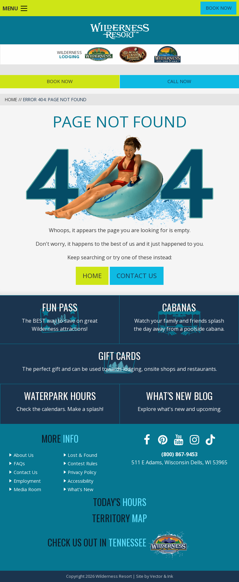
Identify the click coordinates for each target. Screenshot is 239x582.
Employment (27, 481)
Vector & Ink (161, 576)
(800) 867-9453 (179, 454)
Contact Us (137, 275)
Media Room (27, 489)
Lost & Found (82, 455)
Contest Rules (82, 464)
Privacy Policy (82, 472)
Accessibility (80, 481)
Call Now (179, 81)
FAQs (19, 464)
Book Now (219, 8)
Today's (119, 502)
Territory (119, 518)
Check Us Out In (97, 542)
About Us (24, 455)
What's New (80, 489)
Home (11, 99)
